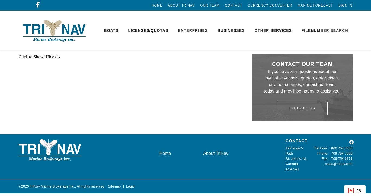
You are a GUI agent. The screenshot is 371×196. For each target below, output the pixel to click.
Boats (111, 30)
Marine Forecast (315, 5)
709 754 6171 (341, 159)
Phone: (322, 153)
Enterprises (193, 30)
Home (157, 5)
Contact (233, 5)
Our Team (209, 5)
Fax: (324, 159)
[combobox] (355, 190)
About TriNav (181, 5)
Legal (130, 186)
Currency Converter (270, 5)
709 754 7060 (341, 153)
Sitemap (114, 186)
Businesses (231, 30)
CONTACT (297, 141)
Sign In (345, 5)
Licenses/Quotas (148, 30)
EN (355, 190)
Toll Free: (321, 148)
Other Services (273, 30)
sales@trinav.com (339, 164)
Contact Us (302, 108)
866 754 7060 (341, 148)
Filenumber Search (325, 30)
